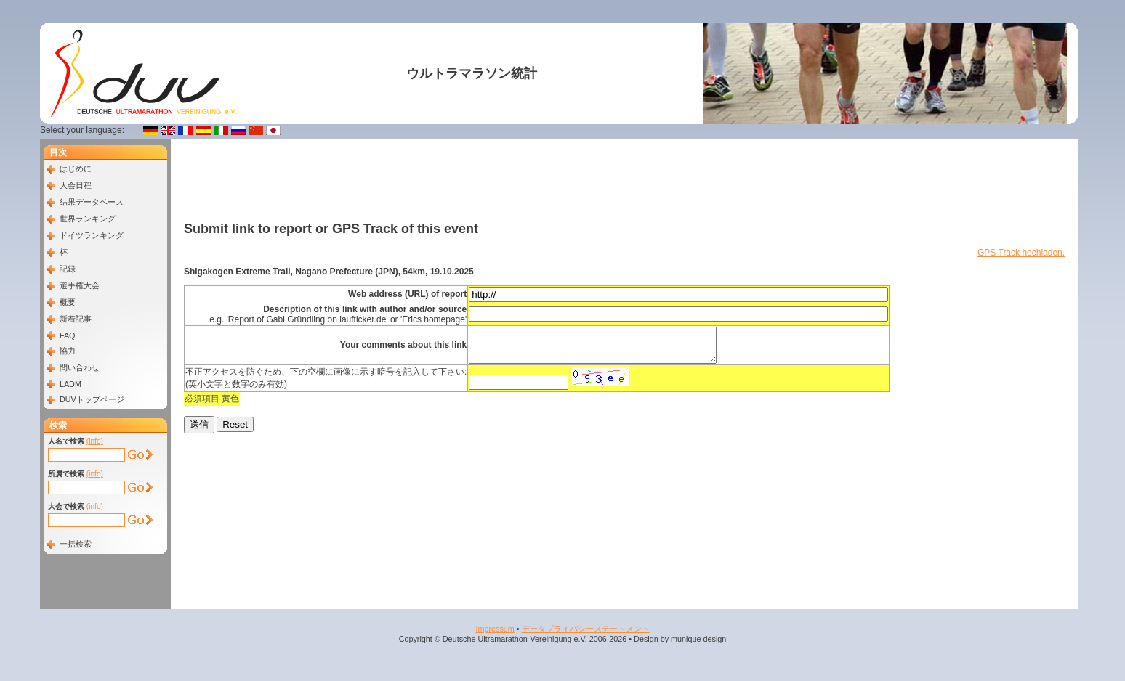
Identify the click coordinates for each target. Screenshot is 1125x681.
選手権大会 (80, 285)
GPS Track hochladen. (1021, 253)
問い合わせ (80, 367)
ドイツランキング (92, 235)
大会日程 (76, 185)
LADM (70, 384)
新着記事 (76, 318)
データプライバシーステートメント (586, 628)
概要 (68, 302)
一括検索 (76, 543)
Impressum (494, 628)
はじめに (76, 168)
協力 (68, 350)
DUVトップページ (92, 399)
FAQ (68, 335)
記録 (68, 268)
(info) (94, 441)
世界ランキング (88, 218)
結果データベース (92, 201)
